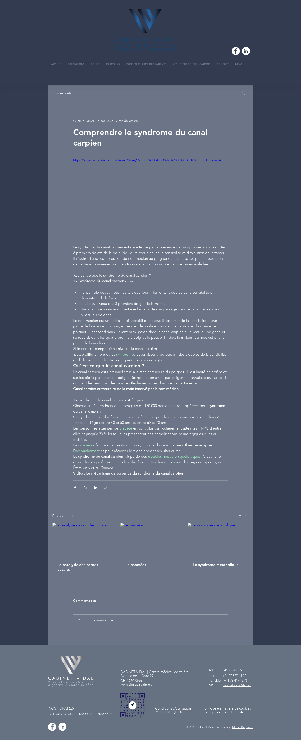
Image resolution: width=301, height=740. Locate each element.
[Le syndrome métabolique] (218, 540)
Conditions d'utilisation (173, 708)
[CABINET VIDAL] (62, 727)
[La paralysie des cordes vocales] (82, 540)
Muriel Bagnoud (242, 727)
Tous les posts (61, 93)
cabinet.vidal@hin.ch (237, 685)
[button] (243, 93)
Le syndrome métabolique (216, 564)
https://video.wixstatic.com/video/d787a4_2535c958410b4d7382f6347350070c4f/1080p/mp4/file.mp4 (147, 160)
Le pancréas (135, 564)
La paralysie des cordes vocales (77, 567)
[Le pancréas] (150, 540)
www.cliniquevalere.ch (137, 684)
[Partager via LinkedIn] (96, 487)
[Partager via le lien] (106, 487)
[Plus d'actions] (225, 120)
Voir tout (243, 515)
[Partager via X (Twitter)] (85, 487)
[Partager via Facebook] (75, 487)
